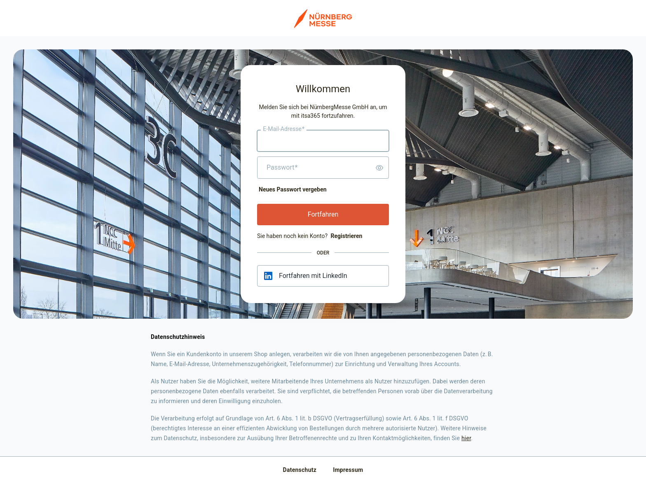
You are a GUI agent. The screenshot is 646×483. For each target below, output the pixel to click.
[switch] (379, 167)
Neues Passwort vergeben (293, 189)
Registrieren (346, 236)
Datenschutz (300, 470)
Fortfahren (323, 214)
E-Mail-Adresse (283, 129)
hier (466, 438)
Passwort (282, 167)
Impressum (348, 470)
